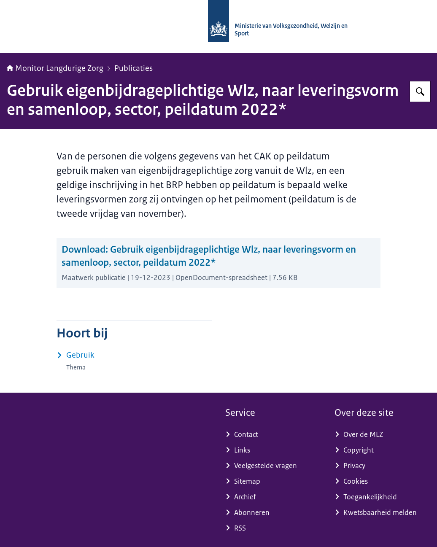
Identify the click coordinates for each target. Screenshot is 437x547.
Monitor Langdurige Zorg (55, 68)
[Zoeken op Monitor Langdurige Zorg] (420, 91)
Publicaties (133, 68)
